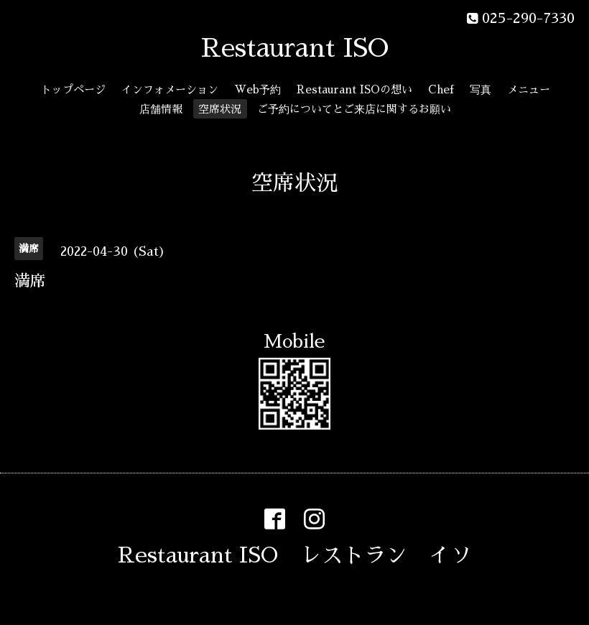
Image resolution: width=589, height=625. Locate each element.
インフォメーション (169, 89)
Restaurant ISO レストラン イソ (295, 555)
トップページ (73, 89)
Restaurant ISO (295, 48)
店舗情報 (160, 108)
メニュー (528, 89)
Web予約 (257, 89)
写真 (480, 89)
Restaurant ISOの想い (354, 89)
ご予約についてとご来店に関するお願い (354, 108)
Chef (441, 89)
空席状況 (219, 108)
